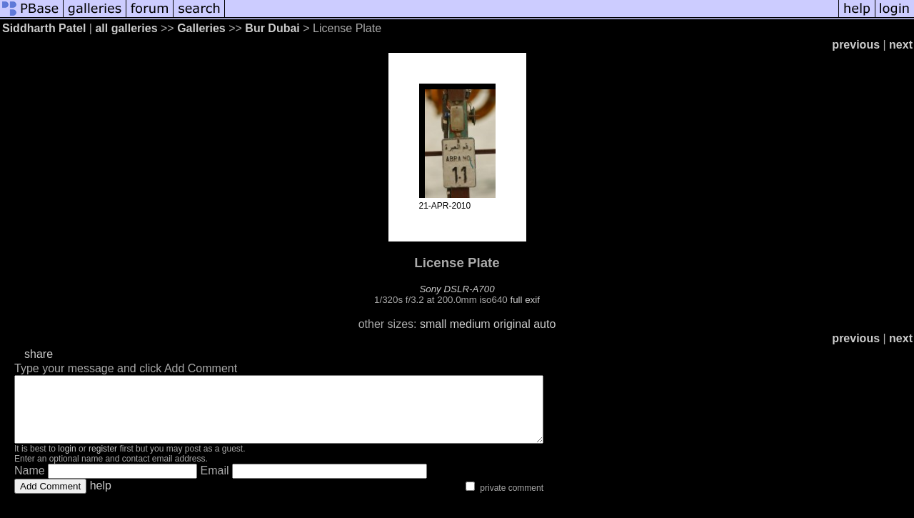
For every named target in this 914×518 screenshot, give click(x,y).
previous (856, 45)
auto (544, 324)
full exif (524, 299)
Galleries (201, 28)
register (103, 462)
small (433, 324)
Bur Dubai (272, 28)
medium (470, 324)
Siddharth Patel (44, 28)
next (901, 45)
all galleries (126, 28)
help (100, 498)
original (512, 324)
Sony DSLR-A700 (456, 289)
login (67, 462)
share (38, 354)
